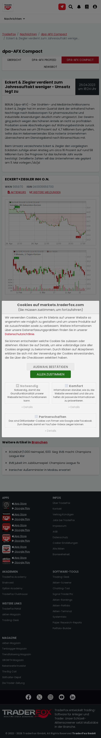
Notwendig (29, 386)
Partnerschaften (52, 417)
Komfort (76, 386)
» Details (27, 407)
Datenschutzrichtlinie (19, 334)
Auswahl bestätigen (50, 367)
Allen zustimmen (50, 374)
